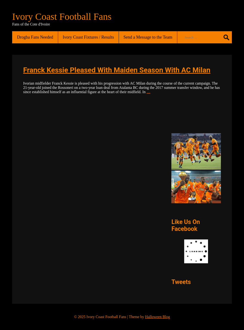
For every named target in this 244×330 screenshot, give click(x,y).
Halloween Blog (157, 317)
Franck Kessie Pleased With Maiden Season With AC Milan (116, 70)
